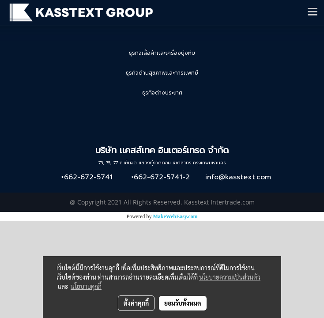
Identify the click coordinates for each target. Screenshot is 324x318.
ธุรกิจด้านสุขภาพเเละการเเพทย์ (162, 73)
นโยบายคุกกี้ (86, 286)
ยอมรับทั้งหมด (182, 303)
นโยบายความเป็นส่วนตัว (229, 277)
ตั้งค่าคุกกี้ (136, 303)
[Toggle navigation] (312, 12)
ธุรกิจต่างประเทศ (162, 93)
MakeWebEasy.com (175, 216)
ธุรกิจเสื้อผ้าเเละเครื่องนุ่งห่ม (162, 53)
